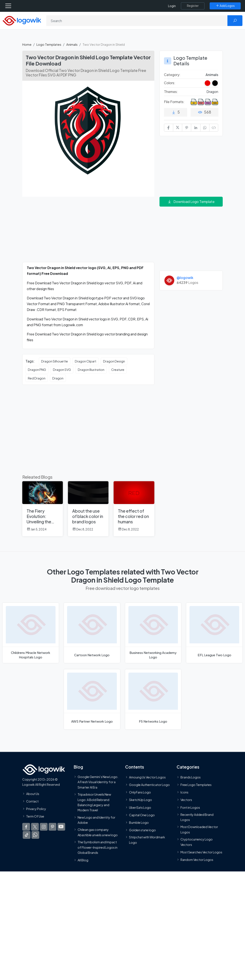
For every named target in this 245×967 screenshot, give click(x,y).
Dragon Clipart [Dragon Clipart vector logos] (85, 361)
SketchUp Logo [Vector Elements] (140, 800)
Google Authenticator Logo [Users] (149, 785)
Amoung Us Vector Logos (147, 777)
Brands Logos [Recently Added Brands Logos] (190, 777)
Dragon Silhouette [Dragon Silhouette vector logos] (54, 361)
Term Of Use (35, 816)
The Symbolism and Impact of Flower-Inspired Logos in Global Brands (97, 847)
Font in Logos (190, 807)
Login (172, 6)
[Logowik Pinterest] (52, 827)
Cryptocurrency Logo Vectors (196, 841)
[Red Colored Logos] (207, 83)
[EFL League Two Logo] (214, 633)
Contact (32, 801)
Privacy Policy (36, 809)
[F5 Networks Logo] (153, 699)
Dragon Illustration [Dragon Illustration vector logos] (91, 370)
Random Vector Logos (196, 860)
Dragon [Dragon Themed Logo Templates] (212, 91)
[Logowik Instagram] (44, 827)
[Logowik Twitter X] (35, 827)
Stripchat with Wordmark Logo (147, 839)
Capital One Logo (142, 815)
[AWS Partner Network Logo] (92, 699)
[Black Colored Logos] (215, 83)
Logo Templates (48, 44)
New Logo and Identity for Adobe (96, 819)
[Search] (137, 20)
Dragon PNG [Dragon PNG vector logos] (37, 370)
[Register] (192, 5)
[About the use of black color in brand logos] (88, 508)
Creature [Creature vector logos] (117, 370)
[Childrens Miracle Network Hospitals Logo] (31, 633)
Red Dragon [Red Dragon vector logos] (36, 378)
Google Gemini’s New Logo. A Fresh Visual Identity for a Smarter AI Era (98, 782)
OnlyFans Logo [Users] (140, 792)
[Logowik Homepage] (22, 20)
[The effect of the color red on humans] (134, 508)
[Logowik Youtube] (61, 827)
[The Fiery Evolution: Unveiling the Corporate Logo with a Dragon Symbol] (42, 508)
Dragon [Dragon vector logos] (57, 378)
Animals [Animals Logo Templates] (212, 74)
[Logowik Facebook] (26, 827)
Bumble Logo (139, 822)
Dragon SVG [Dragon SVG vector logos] (62, 370)
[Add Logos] (225, 5)
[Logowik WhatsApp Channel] (35, 835)
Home (27, 44)
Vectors (186, 800)
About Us (32, 794)
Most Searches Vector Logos (201, 852)
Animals (72, 44)
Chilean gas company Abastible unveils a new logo (98, 832)
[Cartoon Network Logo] (92, 633)
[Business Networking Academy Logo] (153, 633)
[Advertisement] (88, 232)
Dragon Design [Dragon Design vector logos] (114, 361)
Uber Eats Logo (140, 807)
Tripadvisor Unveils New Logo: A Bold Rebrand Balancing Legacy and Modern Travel (94, 802)
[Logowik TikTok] (26, 835)
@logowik (185, 277)
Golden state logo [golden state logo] (142, 830)
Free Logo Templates (196, 785)
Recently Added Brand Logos (196, 817)
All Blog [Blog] (83, 860)
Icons (184, 792)
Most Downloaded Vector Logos (199, 829)
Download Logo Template (191, 201)
